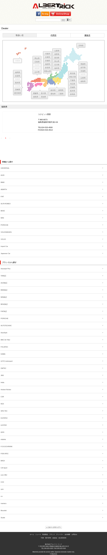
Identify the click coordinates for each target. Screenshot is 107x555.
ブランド (52, 534)
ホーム (32, 534)
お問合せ (74, 534)
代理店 (53, 35)
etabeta (54, 538)
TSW (42, 538)
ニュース (38, 534)
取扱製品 (45, 534)
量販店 (87, 35)
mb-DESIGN (62, 538)
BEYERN (48, 538)
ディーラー (59, 534)
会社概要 (67, 534)
